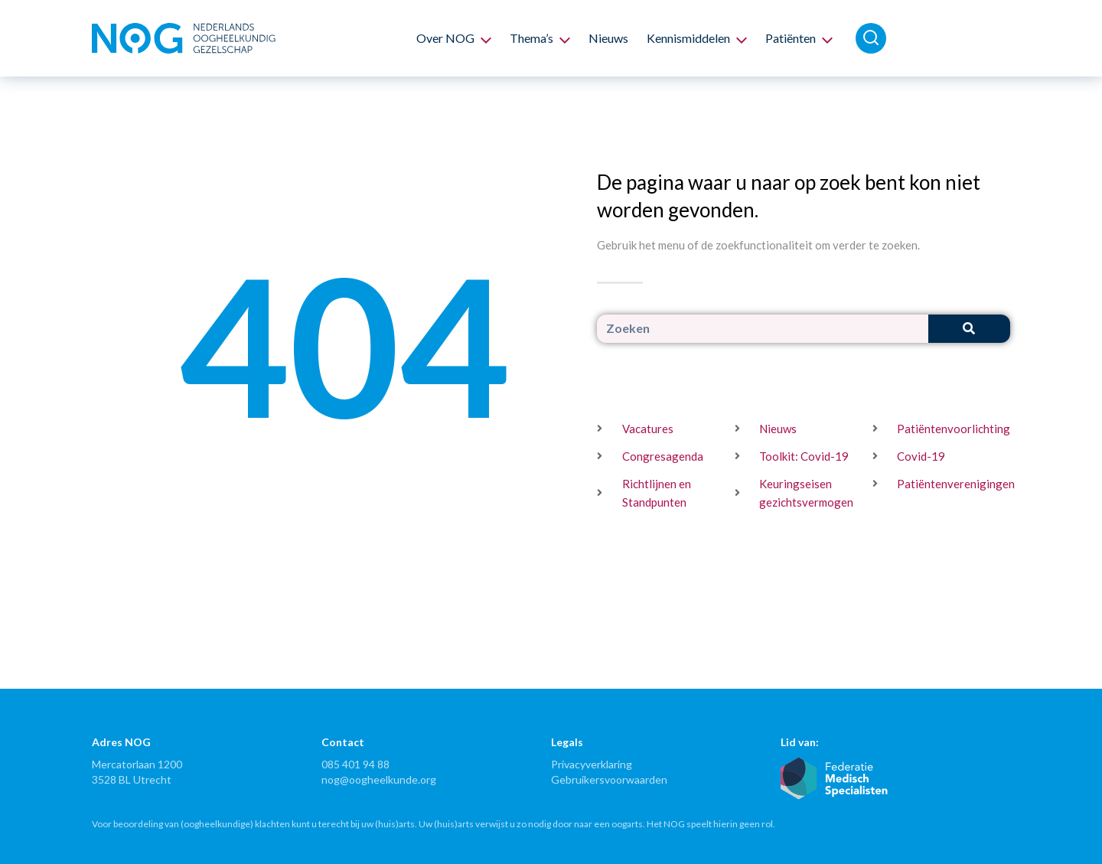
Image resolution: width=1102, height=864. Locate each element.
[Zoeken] (969, 329)
